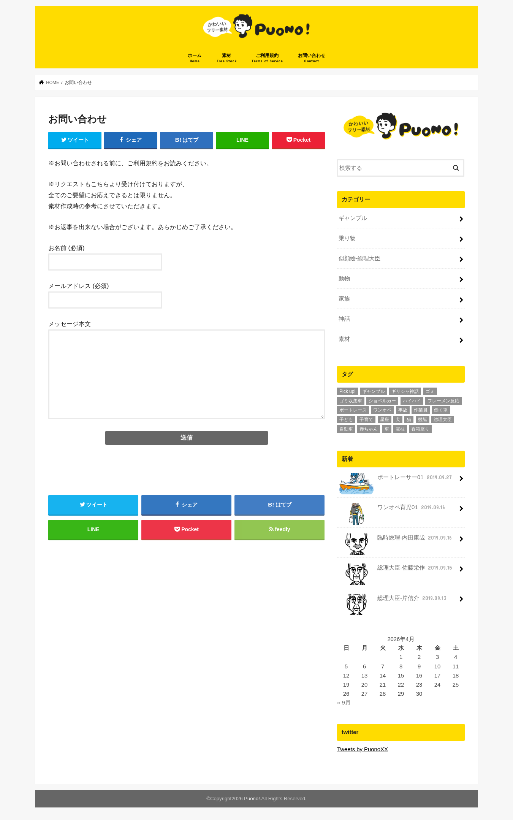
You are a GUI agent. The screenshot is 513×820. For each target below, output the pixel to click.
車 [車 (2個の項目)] (387, 429)
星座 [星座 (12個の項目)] (384, 419)
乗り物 (347, 239)
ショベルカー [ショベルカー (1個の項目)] (382, 401)
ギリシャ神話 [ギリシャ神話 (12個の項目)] (405, 391)
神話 (344, 319)
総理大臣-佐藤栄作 (396, 571)
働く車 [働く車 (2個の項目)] (441, 410)
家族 (344, 299)
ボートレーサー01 (396, 480)
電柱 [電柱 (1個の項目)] (400, 429)
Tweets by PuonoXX (362, 749)
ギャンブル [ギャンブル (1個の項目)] (373, 391)
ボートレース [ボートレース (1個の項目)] (353, 410)
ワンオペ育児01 (392, 510)
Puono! (252, 798)
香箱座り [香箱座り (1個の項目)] (420, 429)
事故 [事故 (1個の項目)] (402, 410)
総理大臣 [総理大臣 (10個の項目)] (443, 419)
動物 (344, 279)
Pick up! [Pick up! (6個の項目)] (347, 391)
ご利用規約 (267, 58)
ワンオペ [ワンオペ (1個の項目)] (382, 410)
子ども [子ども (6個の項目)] (346, 419)
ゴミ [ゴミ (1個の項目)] (430, 391)
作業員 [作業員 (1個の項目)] (421, 410)
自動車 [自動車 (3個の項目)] (346, 429)
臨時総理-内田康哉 (396, 540)
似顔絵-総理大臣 (359, 259)
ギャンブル (353, 218)
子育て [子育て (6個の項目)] (366, 419)
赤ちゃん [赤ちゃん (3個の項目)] (368, 429)
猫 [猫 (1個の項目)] (409, 419)
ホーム (194, 58)
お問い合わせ (311, 58)
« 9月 (344, 703)
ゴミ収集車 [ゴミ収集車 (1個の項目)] (350, 401)
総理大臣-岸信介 (393, 601)
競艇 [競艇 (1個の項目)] (422, 419)
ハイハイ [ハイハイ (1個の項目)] (412, 401)
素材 (227, 58)
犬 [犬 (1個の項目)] (398, 419)
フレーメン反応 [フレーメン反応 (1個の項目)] (443, 401)
